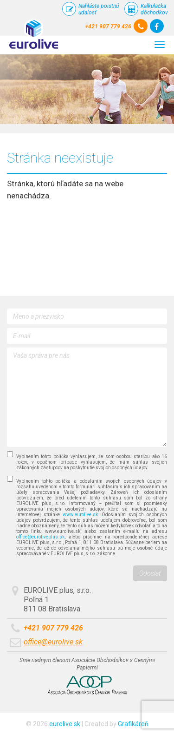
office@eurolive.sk (53, 641)
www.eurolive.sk (80, 514)
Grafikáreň (133, 724)
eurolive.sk (64, 724)
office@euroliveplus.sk (40, 536)
